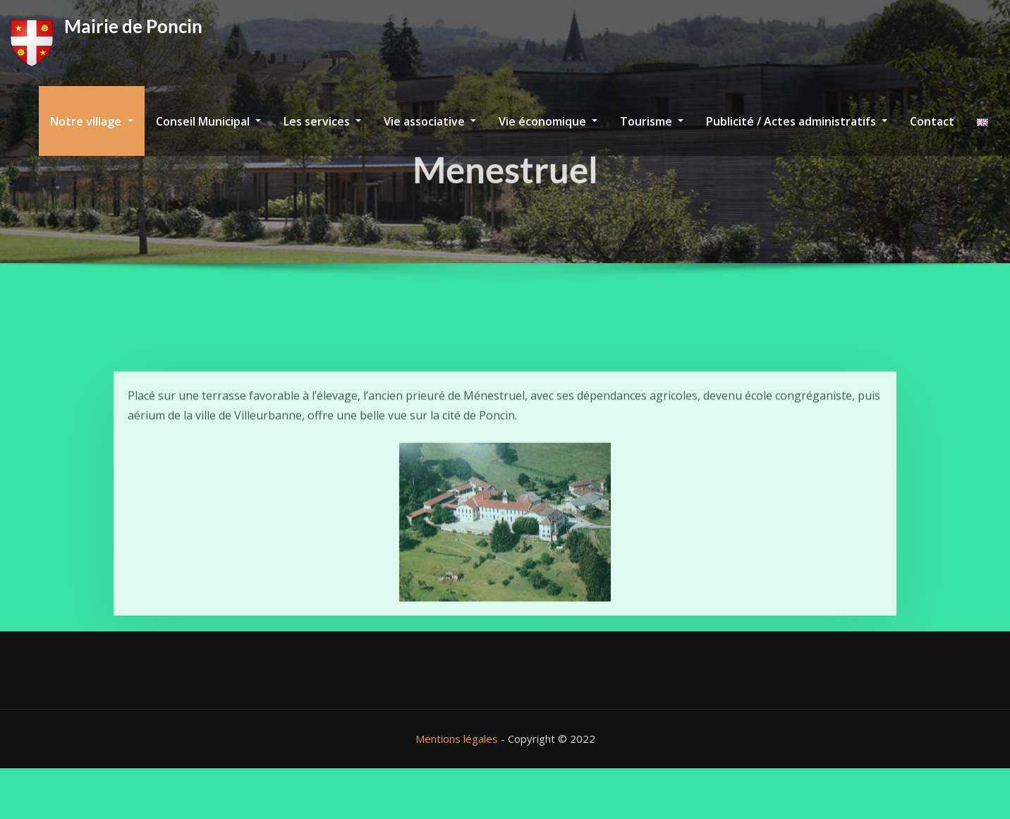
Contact (932, 121)
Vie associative (430, 121)
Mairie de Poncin (133, 26)
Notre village (91, 121)
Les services (322, 121)
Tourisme (651, 121)
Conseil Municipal (208, 121)
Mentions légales (456, 739)
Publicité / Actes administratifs (796, 121)
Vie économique (548, 121)
